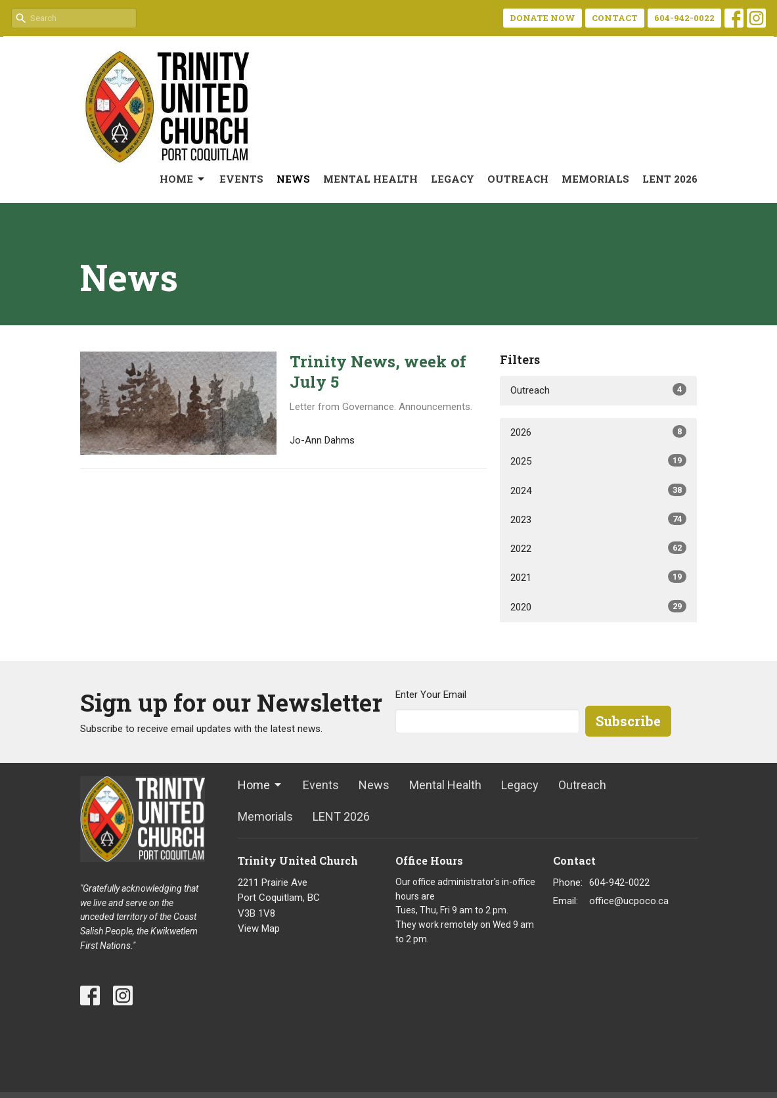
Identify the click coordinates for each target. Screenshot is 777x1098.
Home (183, 179)
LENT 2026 (670, 178)
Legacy (452, 178)
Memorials (595, 178)
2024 (598, 490)
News (293, 178)
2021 (598, 576)
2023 (598, 519)
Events (241, 178)
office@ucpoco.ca (629, 901)
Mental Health (370, 178)
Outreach (517, 178)
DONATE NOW (542, 18)
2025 (598, 460)
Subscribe (628, 720)
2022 (598, 548)
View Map (259, 928)
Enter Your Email (430, 694)
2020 (598, 606)
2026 (598, 431)
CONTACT (615, 18)
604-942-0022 (684, 18)
